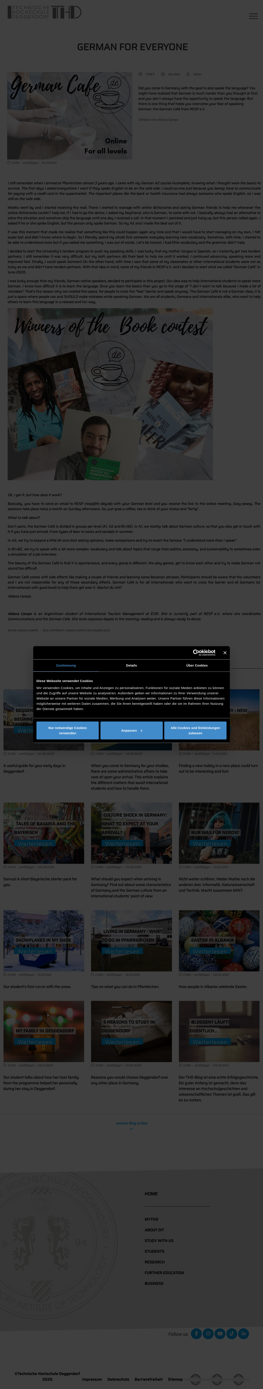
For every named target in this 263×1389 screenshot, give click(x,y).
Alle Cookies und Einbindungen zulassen (195, 730)
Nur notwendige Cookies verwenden (67, 730)
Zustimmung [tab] (66, 665)
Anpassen (131, 730)
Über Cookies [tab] (197, 665)
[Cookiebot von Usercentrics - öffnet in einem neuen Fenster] (196, 653)
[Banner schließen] (225, 652)
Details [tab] (131, 665)
